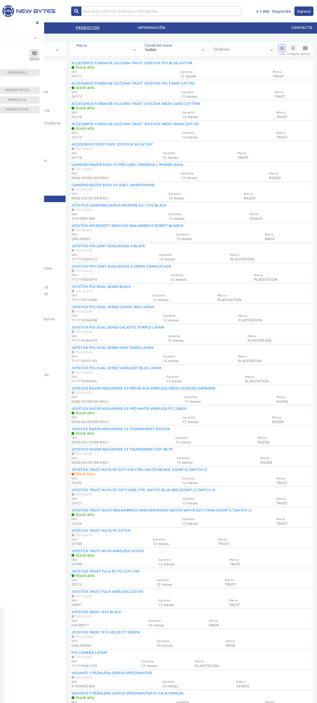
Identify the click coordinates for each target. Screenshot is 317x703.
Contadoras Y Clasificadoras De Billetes (35, 126)
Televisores (19, 369)
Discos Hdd (19, 148)
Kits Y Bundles (22, 205)
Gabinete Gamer (24, 180)
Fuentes (16, 167)
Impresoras (19, 192)
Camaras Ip (19, 79)
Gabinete (17, 173)
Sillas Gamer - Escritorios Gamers (32, 322)
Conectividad (21, 104)
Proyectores (20, 313)
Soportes (17, 349)
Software (17, 343)
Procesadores (21, 306)
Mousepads (19, 256)
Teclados (17, 362)
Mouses (16, 262)
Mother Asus (20, 243)
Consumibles (21, 117)
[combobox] (36, 52)
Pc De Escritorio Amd (28, 287)
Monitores (18, 230)
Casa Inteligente (24, 85)
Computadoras (22, 98)
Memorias (18, 211)
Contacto (302, 28)
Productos (88, 28)
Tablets (16, 356)
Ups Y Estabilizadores (29, 375)
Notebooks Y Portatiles (30, 268)
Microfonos (19, 224)
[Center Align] (76, 11)
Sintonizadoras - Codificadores (24, 334)
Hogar (14, 186)
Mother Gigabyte (24, 249)
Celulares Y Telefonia (28, 92)
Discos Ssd (18, 154)
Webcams (17, 381)
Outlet (15, 275)
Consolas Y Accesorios (29, 110)
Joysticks (17, 199)
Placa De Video (23, 300)
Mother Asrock (22, 237)
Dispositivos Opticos (28, 161)
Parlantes (17, 281)
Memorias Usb (22, 218)
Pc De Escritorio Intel (28, 294)
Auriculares (19, 72)
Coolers (16, 135)
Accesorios (19, 66)
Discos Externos (24, 142)
